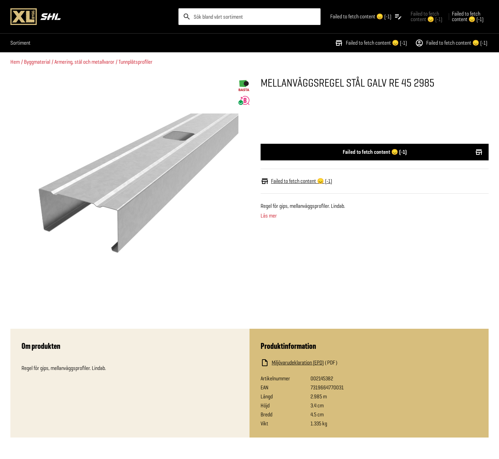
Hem (15, 61)
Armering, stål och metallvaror (84, 61)
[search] (249, 16)
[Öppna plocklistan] (366, 16)
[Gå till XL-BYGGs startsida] (91, 16)
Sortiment (20, 42)
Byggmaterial (37, 61)
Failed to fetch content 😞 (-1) (371, 43)
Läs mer (269, 216)
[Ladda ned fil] (330, 363)
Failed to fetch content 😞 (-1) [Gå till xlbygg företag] (426, 16)
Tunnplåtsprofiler (135, 61)
